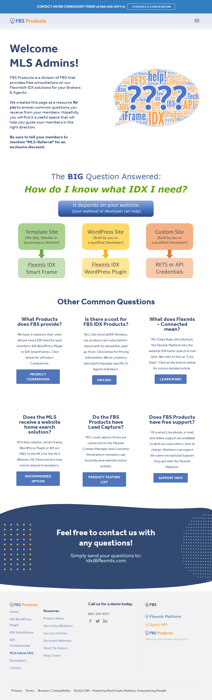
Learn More (170, 379)
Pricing (104, 380)
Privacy (16, 690)
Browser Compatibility (54, 690)
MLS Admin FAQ (21, 653)
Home (14, 612)
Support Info (171, 478)
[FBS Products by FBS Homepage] (26, 21)
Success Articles (55, 633)
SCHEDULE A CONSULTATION (151, 6)
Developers (18, 660)
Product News (53, 618)
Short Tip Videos (55, 648)
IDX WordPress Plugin (20, 622)
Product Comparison (38, 376)
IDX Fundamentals (20, 643)
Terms (30, 690)
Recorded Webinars (57, 640)
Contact (16, 668)
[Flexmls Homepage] (162, 616)
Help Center (52, 655)
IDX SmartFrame (22, 632)
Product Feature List (104, 479)
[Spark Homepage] (155, 624)
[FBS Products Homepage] (159, 633)
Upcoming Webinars (58, 626)
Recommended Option (38, 478)
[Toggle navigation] (197, 20)
